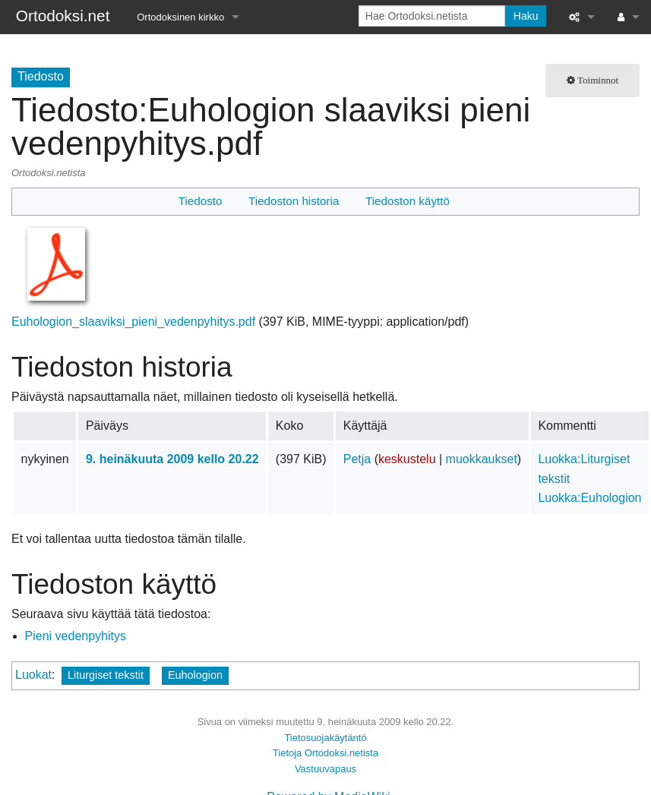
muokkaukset (481, 459)
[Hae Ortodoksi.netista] (432, 16)
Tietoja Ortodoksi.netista (325, 753)
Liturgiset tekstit (106, 675)
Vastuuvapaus (325, 768)
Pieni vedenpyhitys (75, 635)
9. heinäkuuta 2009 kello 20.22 (172, 459)
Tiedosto (201, 200)
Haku (526, 16)
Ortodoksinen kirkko (180, 17)
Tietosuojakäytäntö (325, 737)
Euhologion (195, 675)
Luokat (33, 674)
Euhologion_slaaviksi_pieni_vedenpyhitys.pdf (133, 321)
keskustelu (407, 459)
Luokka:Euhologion (589, 497)
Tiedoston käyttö (407, 200)
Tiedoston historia (293, 200)
